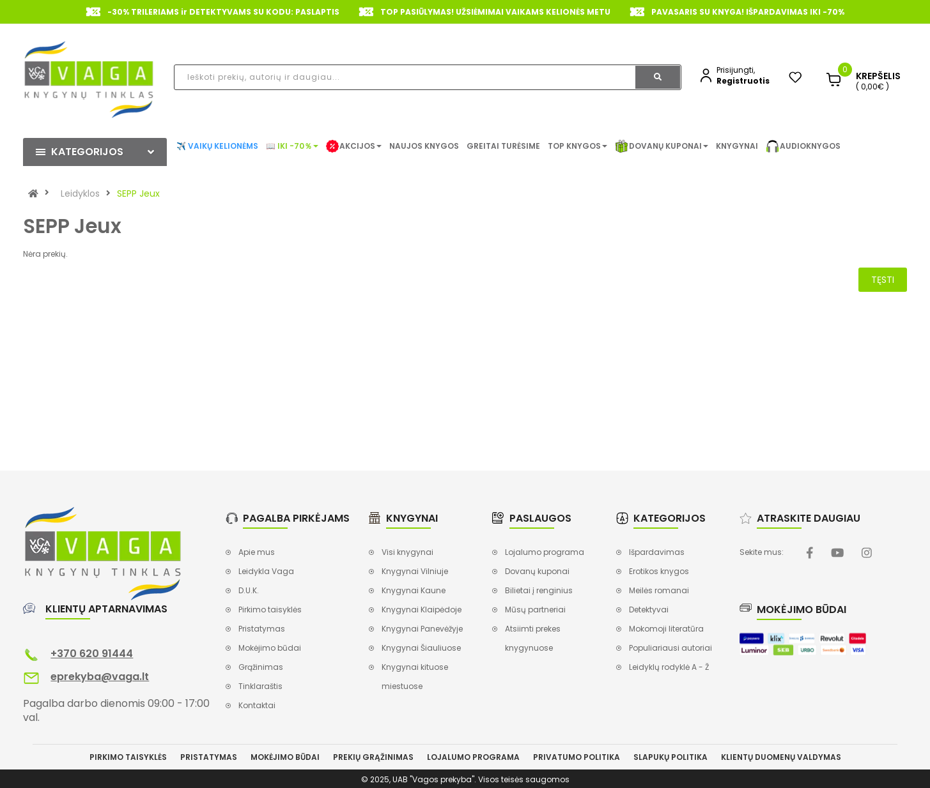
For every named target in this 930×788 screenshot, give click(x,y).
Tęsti (882, 279)
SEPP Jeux (138, 193)
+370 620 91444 (91, 653)
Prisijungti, (736, 69)
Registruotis (743, 80)
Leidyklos (80, 193)
